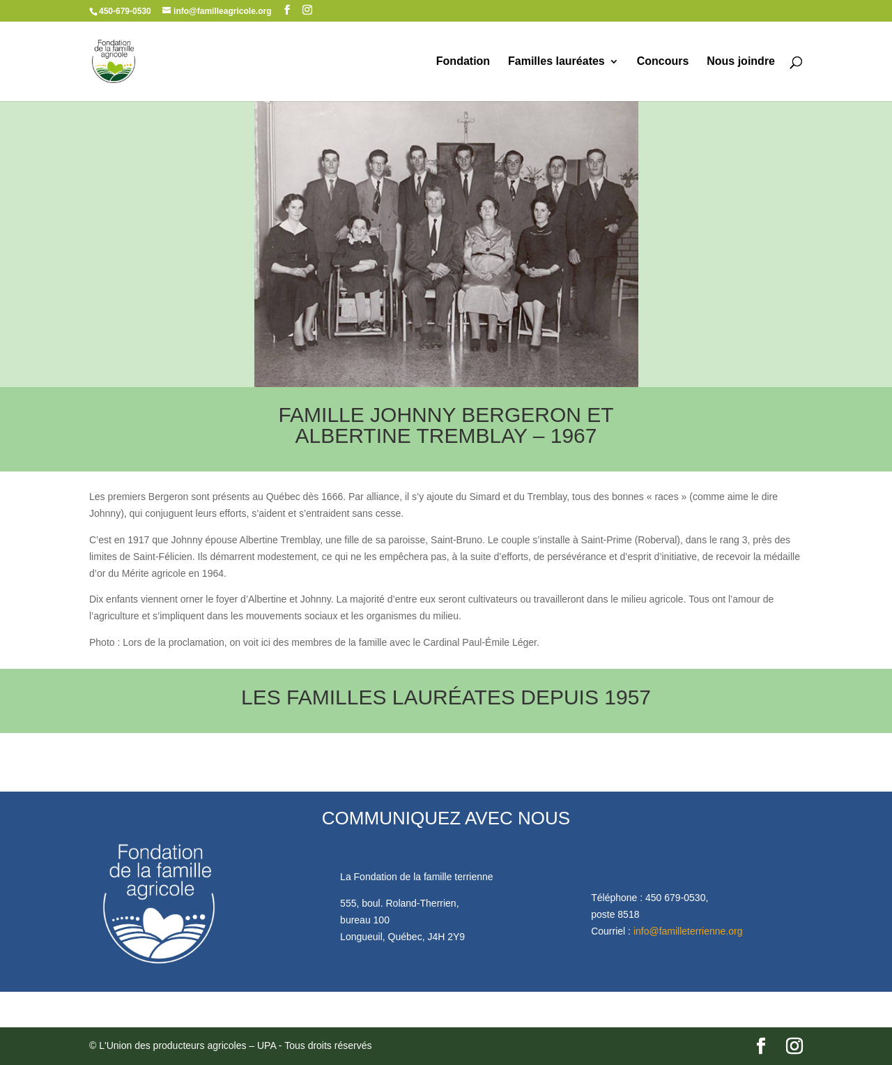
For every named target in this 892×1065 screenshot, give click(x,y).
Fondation (463, 61)
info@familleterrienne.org (688, 931)
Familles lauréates (556, 61)
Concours (663, 61)
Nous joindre (741, 61)
